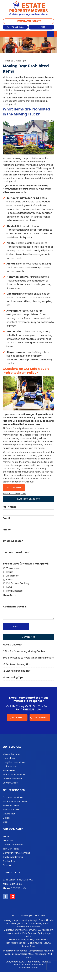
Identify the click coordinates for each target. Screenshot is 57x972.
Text (43, 27)
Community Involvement (16, 852)
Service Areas (10, 782)
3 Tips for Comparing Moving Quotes (24, 651)
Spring (41, 933)
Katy (24, 933)
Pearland (32, 933)
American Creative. (28, 967)
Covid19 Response (13, 844)
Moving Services (11, 754)
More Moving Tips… (13, 677)
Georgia (34, 920)
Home (6, 836)
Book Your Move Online (15, 801)
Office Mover (10, 766)
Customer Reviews (13, 857)
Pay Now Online (11, 805)
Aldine (18, 933)
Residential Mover (12, 778)
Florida (49, 920)
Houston (10, 933)
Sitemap (7, 865)
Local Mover (9, 758)
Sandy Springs (20, 929)
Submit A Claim (11, 809)
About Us (8, 840)
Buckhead (35, 926)
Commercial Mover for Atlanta (30, 953)
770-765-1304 (17, 27)
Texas (42, 920)
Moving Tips (9, 813)
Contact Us (9, 861)
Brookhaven (23, 926)
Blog (5, 821)
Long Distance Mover (14, 762)
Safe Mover (9, 770)
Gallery (6, 817)
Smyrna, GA (35, 929)
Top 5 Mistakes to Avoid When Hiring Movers (28, 657)
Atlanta (46, 923)
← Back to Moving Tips (14, 60)
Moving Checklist (12, 644)
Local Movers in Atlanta (15, 950)
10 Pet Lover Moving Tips (17, 664)
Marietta (8, 929)
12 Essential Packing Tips (17, 670)
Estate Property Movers (17, 428)
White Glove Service (14, 774)
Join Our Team (11, 848)
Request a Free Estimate (28, 21)
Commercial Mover (13, 797)
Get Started (14, 487)
